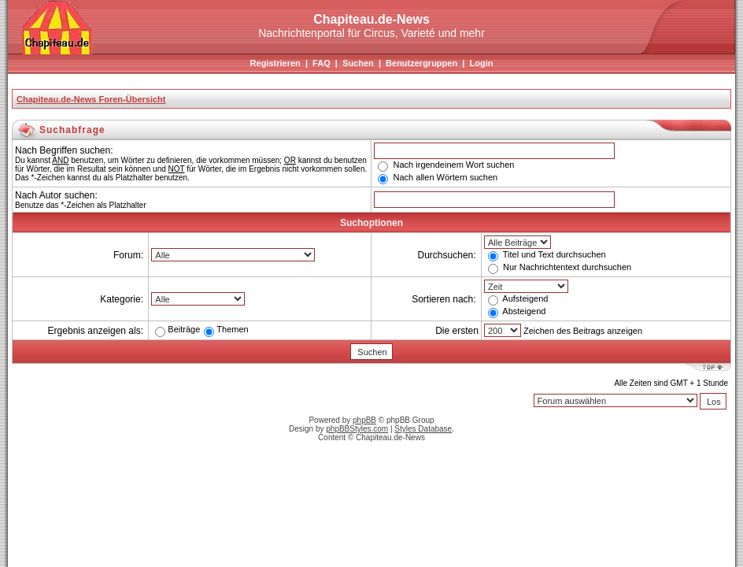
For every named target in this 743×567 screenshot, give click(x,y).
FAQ (321, 63)
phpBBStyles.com (357, 428)
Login (481, 63)
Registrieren (275, 63)
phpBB (364, 420)
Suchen (358, 63)
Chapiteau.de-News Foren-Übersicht (91, 99)
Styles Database (423, 428)
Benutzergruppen (421, 63)
